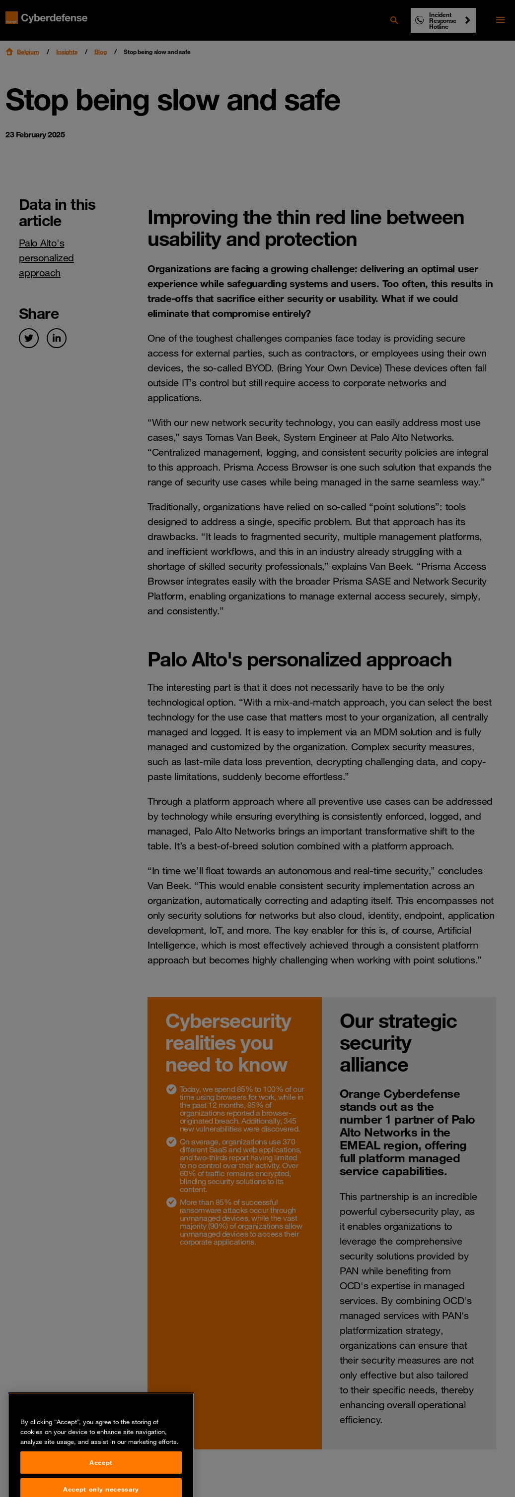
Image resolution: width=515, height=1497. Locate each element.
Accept (101, 1473)
